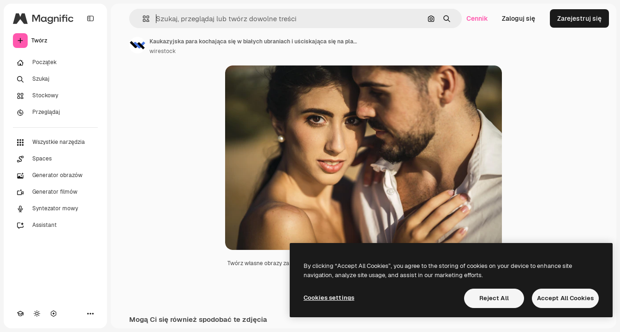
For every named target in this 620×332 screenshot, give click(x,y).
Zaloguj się (518, 18)
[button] (142, 18)
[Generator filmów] (55, 192)
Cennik (477, 18)
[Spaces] (55, 159)
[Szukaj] (55, 79)
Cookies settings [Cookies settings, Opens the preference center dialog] (329, 298)
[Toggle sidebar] (90, 18)
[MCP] (53, 313)
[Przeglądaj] (55, 112)
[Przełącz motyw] (37, 313)
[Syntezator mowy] (55, 209)
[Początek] (55, 62)
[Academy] (20, 313)
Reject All (494, 298)
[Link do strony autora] (137, 45)
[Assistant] (55, 225)
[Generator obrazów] (55, 175)
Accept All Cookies (565, 298)
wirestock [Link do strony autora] (162, 51)
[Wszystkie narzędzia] (55, 142)
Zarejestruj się (579, 18)
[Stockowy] (55, 96)
